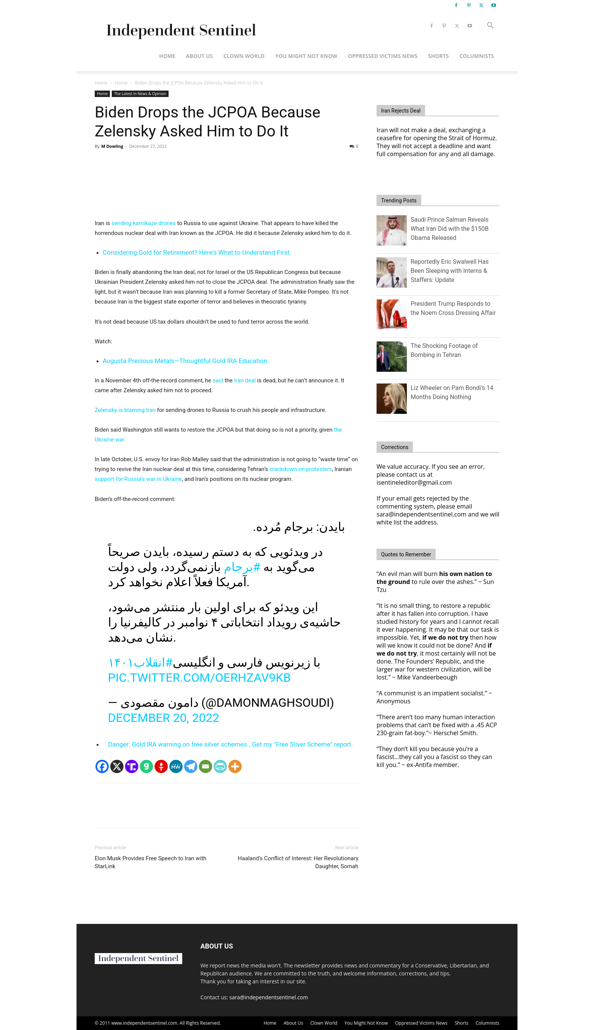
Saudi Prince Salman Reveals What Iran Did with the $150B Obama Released (450, 228)
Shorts (438, 55)
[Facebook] (102, 766)
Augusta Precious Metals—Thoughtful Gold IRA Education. (186, 361)
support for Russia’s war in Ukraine (138, 479)
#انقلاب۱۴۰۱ (140, 662)
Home (167, 55)
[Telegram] (190, 766)
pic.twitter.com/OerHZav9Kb (199, 677)
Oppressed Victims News (382, 55)
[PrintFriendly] (220, 766)
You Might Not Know (306, 55)
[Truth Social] (131, 766)
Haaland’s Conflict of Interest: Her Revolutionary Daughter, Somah (298, 862)
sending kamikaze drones (143, 223)
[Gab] (146, 766)
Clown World (244, 55)
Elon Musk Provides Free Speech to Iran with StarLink (150, 862)
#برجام (242, 567)
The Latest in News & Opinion (140, 93)
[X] (116, 766)
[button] (490, 26)
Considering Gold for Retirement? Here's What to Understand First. (197, 252)
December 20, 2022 (163, 718)
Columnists (477, 55)
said (218, 380)
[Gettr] (161, 766)
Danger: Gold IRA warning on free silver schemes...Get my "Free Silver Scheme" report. (230, 744)
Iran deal (245, 380)
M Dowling (112, 146)
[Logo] (180, 26)
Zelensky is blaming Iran (125, 410)
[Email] (205, 766)
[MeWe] (176, 766)
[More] (235, 766)
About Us (199, 55)
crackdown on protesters (300, 469)
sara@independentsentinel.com (269, 997)
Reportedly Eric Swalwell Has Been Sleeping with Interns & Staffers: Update (450, 270)
